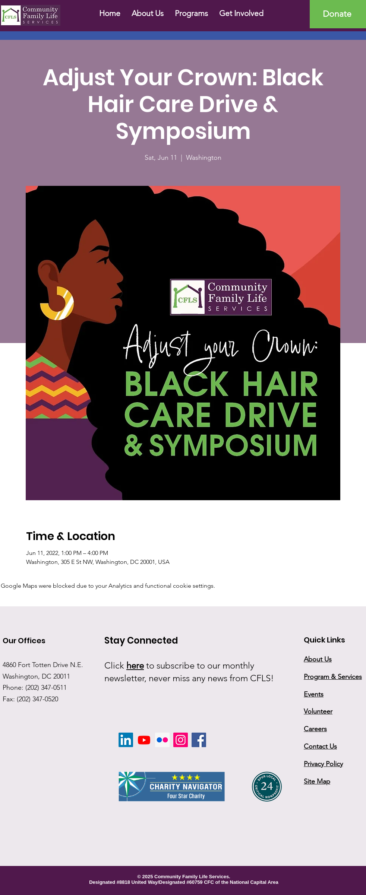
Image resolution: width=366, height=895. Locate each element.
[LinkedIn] (126, 740)
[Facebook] (199, 740)
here (135, 665)
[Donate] (338, 14)
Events (314, 694)
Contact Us (320, 746)
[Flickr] (162, 740)
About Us (318, 659)
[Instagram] (180, 740)
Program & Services (333, 677)
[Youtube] (144, 740)
